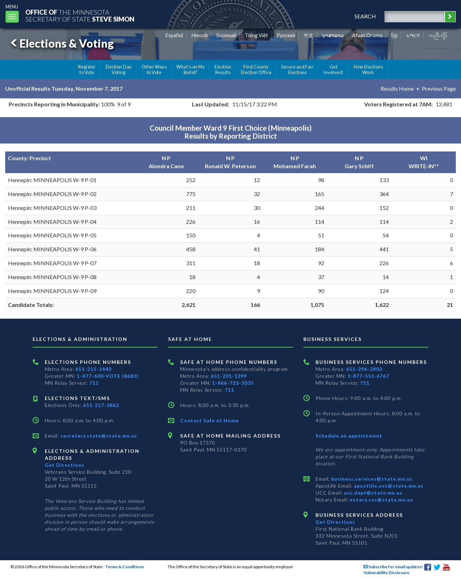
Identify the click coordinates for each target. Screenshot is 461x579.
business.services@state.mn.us (371, 479)
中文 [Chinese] (308, 35)
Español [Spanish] (174, 35)
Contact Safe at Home (209, 420)
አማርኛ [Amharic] (413, 35)
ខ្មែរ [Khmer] (394, 35)
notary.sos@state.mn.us (380, 500)
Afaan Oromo (367, 35)
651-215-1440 (93, 369)
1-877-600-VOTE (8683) (108, 376)
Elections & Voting (61, 43)
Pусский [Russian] (286, 35)
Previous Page (439, 88)
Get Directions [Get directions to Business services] (335, 522)
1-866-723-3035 (233, 383)
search (365, 16)
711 (94, 383)
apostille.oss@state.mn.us (388, 486)
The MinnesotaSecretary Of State (79, 15)
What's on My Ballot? (190, 69)
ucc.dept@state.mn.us (372, 493)
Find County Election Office (256, 69)
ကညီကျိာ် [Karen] (438, 35)
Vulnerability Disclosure (386, 572)
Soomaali (226, 35)
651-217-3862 (101, 405)
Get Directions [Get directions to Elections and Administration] (64, 465)
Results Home (397, 88)
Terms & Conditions (124, 566)
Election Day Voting (119, 69)
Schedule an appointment (349, 436)
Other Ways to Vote (154, 69)
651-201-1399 (229, 376)
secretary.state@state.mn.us (98, 436)
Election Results (223, 69)
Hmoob (200, 35)
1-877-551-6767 (368, 376)
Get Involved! (333, 69)
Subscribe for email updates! (393, 566)
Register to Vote (87, 69)
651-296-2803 (364, 369)
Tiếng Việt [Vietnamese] (256, 35)
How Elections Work (368, 69)
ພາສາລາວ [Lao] (333, 35)
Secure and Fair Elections (297, 69)
